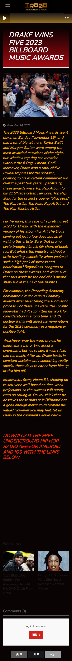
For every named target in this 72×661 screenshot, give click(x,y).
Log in (36, 634)
